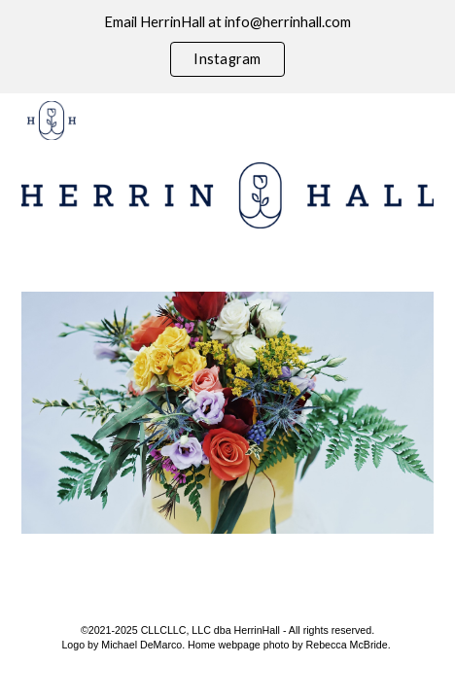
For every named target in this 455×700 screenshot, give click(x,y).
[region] (227, 46)
